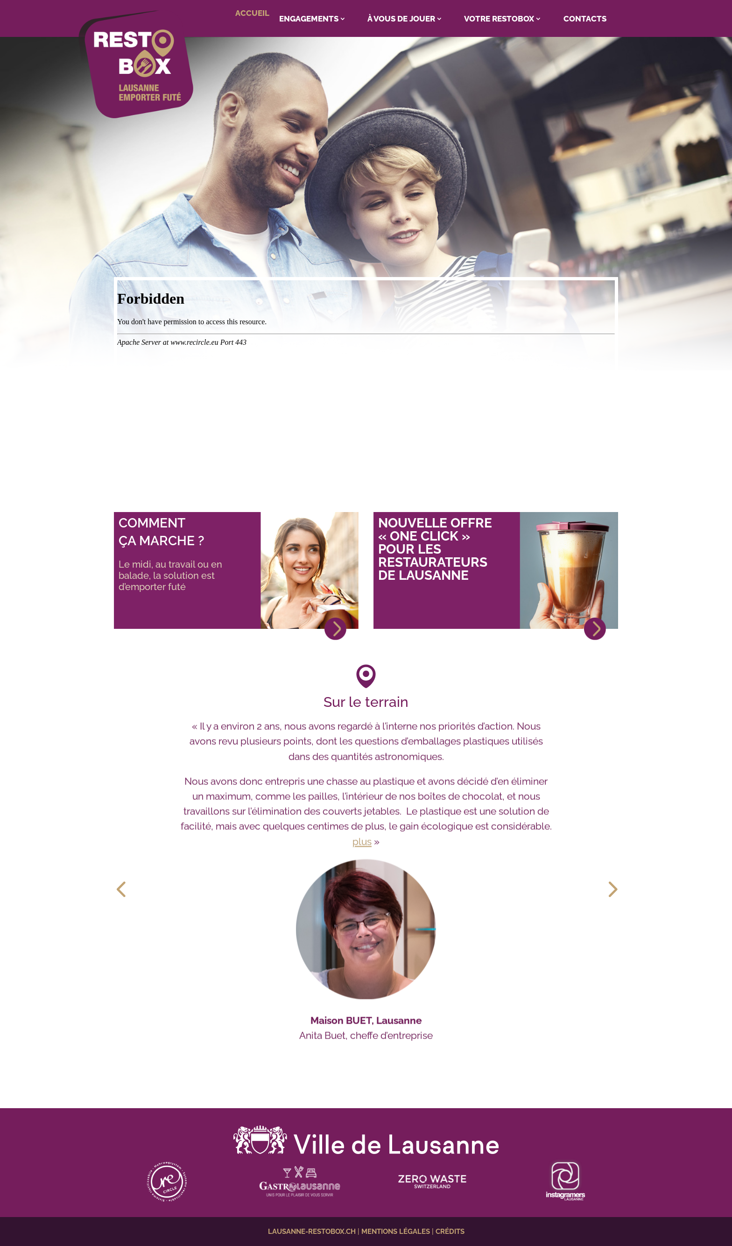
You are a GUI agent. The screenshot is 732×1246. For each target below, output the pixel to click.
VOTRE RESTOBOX (499, 18)
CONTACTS (584, 18)
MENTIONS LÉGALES (395, 1231)
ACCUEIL (252, 13)
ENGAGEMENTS (308, 18)
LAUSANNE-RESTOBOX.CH (312, 1231)
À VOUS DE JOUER (401, 18)
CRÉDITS (450, 1231)
